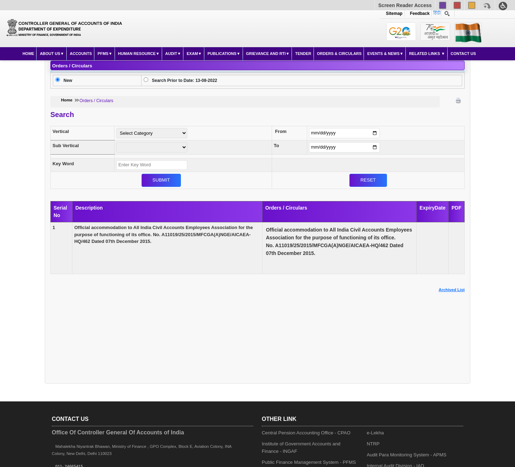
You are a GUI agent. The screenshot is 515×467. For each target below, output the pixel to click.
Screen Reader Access (405, 5)
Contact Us (463, 53)
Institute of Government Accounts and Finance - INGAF (301, 447)
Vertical (60, 131)
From (281, 131)
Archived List (452, 290)
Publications (222, 53)
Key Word (63, 163)
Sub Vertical (65, 145)
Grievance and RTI (266, 53)
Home (28, 53)
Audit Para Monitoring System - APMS (407, 454)
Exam (192, 53)
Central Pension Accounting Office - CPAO (306, 432)
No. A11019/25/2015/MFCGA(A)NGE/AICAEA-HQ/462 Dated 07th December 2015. (339, 241)
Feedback (419, 13)
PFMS (103, 53)
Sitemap (394, 13)
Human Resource (137, 53)
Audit (171, 53)
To (276, 145)
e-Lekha (375, 432)
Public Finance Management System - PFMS (309, 462)
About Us (50, 53)
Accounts (81, 53)
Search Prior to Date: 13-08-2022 (184, 80)
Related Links (425, 53)
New (67, 80)
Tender (303, 53)
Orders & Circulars (339, 53)
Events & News (383, 53)
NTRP (373, 443)
